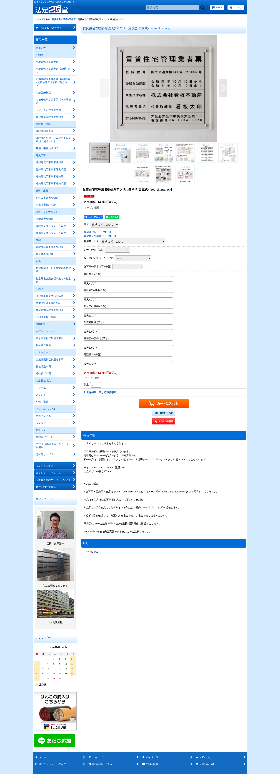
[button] (104, 88)
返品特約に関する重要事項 (100, 392)
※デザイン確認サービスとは (100, 236)
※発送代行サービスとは (97, 232)
